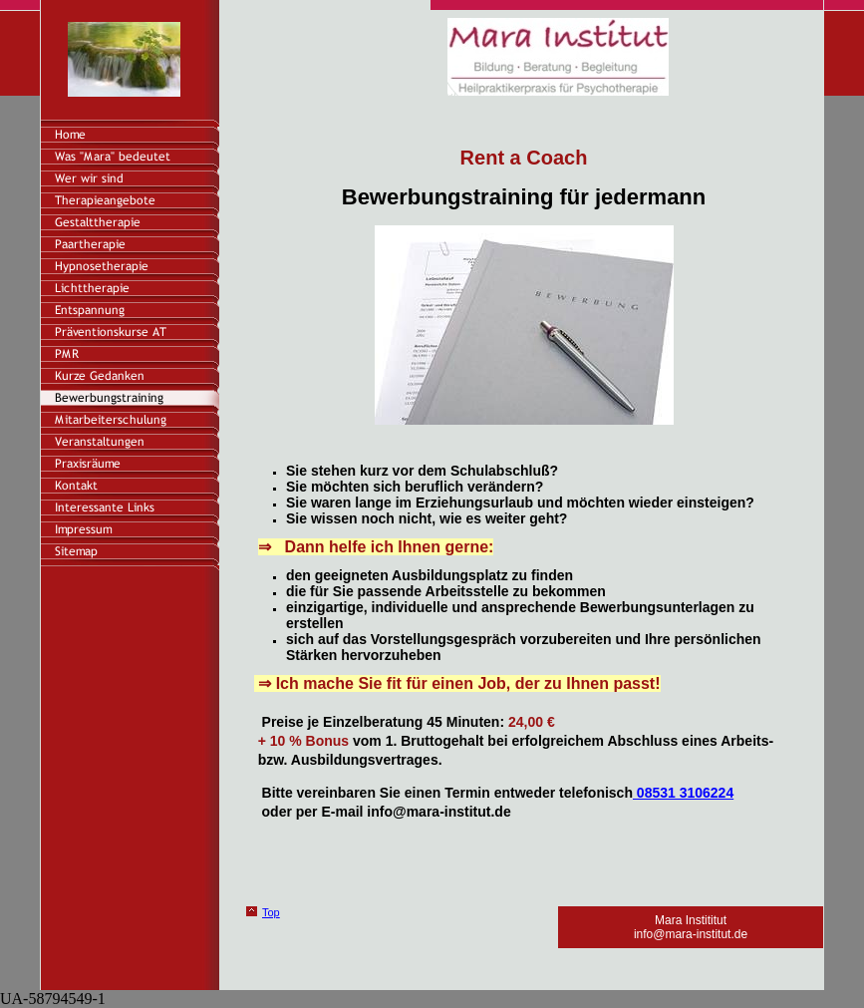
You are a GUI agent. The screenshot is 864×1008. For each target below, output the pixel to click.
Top (271, 912)
